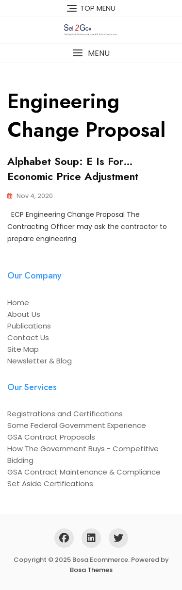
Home (18, 302)
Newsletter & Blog (39, 361)
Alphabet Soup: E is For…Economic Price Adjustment (72, 168)
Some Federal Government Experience (76, 425)
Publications (29, 326)
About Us (23, 314)
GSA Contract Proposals (51, 437)
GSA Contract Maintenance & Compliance (84, 472)
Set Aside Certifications (50, 483)
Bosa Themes (91, 569)
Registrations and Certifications (65, 414)
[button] (91, 53)
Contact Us (28, 337)
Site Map (23, 349)
